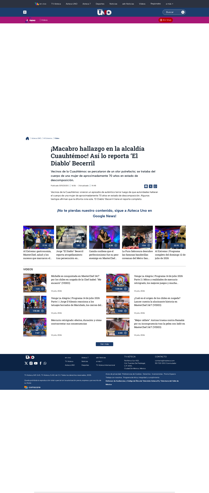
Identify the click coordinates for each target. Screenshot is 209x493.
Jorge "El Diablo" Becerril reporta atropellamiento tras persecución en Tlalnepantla (69, 255)
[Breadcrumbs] (28, 138)
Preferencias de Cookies (132, 374)
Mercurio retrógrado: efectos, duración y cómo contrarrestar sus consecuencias (76, 322)
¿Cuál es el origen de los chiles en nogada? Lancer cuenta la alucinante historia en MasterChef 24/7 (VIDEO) (157, 301)
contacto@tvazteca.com (165, 361)
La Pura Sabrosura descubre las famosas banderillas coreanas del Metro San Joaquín (137, 255)
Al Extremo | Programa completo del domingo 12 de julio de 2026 (170, 255)
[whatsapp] (45, 364)
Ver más (104, 344)
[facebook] (40, 364)
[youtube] (36, 364)
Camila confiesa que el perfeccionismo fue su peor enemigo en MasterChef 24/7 (104, 255)
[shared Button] (155, 186)
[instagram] (31, 364)
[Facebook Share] (146, 186)
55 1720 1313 (160, 363)
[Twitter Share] (150, 186)
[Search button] (182, 12)
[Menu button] (34, 12)
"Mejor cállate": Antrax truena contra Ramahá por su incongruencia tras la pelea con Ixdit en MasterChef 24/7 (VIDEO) (159, 324)
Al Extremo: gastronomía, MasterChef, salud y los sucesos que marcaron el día (37, 255)
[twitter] (26, 364)
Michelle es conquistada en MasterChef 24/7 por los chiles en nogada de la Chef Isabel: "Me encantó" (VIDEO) (76, 279)
